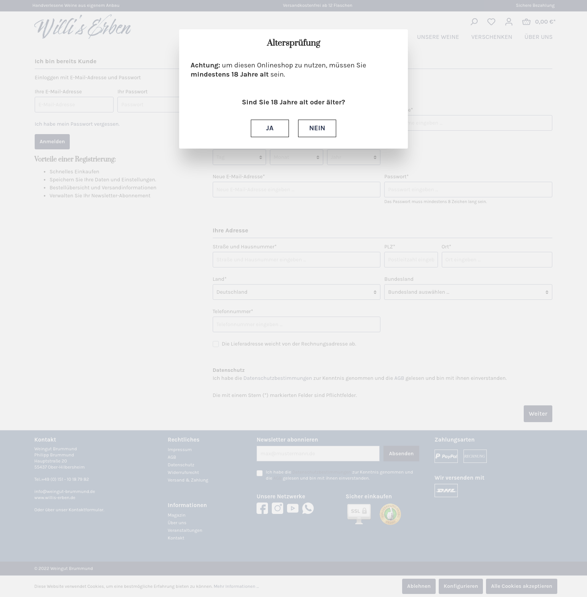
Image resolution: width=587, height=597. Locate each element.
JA (269, 128)
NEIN (317, 128)
